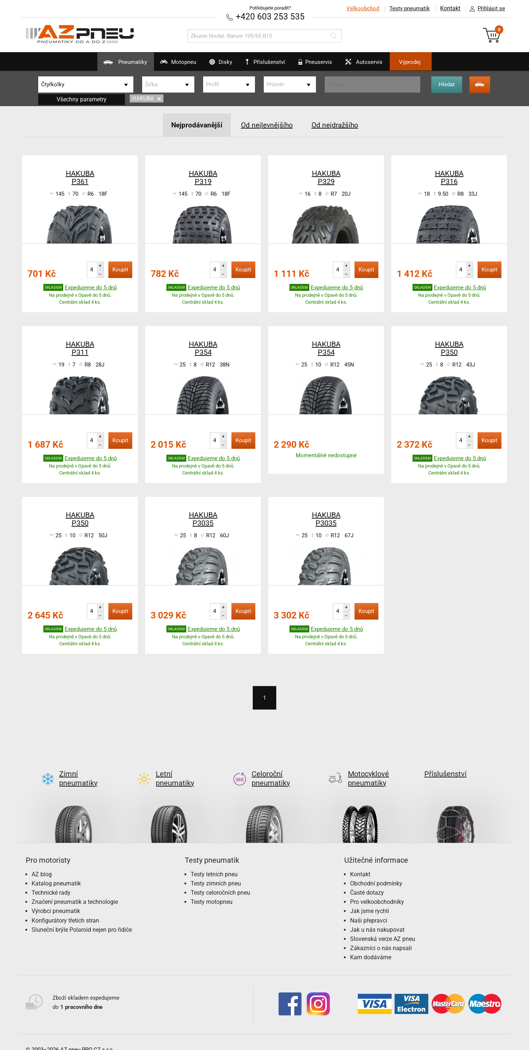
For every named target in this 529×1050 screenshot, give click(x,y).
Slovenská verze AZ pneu (382, 926)
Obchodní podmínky (376, 870)
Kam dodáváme (370, 945)
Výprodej (430, 62)
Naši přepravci (368, 908)
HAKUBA (146, 98)
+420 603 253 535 (270, 16)
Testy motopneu (212, 889)
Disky (212, 65)
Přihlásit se (485, 8)
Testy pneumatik (408, 8)
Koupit (120, 269)
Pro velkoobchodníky (377, 889)
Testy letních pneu (214, 861)
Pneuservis (320, 65)
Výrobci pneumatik (56, 898)
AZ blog (42, 861)
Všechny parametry (82, 98)
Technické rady (51, 880)
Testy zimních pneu (216, 870)
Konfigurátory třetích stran (65, 908)
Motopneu (163, 65)
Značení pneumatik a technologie (75, 889)
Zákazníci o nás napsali (381, 935)
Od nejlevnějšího (267, 124)
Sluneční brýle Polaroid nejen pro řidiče (82, 917)
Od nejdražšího (336, 124)
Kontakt (449, 8)
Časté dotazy (367, 880)
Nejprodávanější (194, 124)
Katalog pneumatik (56, 870)
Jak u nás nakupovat (377, 917)
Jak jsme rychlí (369, 898)
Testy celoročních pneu (220, 880)
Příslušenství (268, 62)
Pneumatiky (103, 65)
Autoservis (376, 65)
